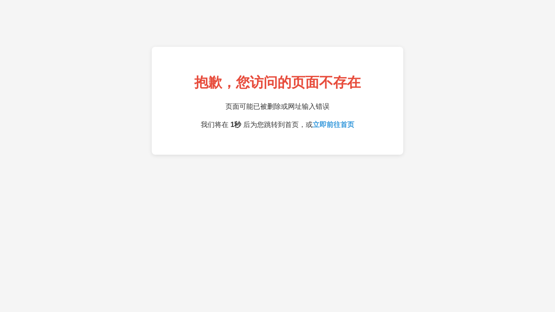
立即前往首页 (333, 124)
